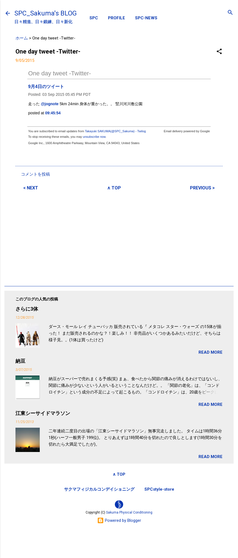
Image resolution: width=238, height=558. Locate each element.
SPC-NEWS (146, 17)
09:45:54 (53, 113)
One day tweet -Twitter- (59, 73)
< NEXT (30, 188)
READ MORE (211, 352)
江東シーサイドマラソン (42, 413)
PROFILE (116, 17)
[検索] (230, 13)
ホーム (21, 38)
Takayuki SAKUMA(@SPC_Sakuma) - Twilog (115, 131)
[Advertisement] (119, 237)
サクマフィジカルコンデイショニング (99, 489)
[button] (219, 51)
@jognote (50, 104)
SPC (93, 17)
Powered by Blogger (119, 520)
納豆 (20, 361)
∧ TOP (114, 188)
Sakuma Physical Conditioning (129, 512)
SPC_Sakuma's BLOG (45, 13)
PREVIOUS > (202, 188)
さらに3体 (26, 309)
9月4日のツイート (46, 86)
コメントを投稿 (35, 174)
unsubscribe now (94, 136)
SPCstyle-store (159, 489)
